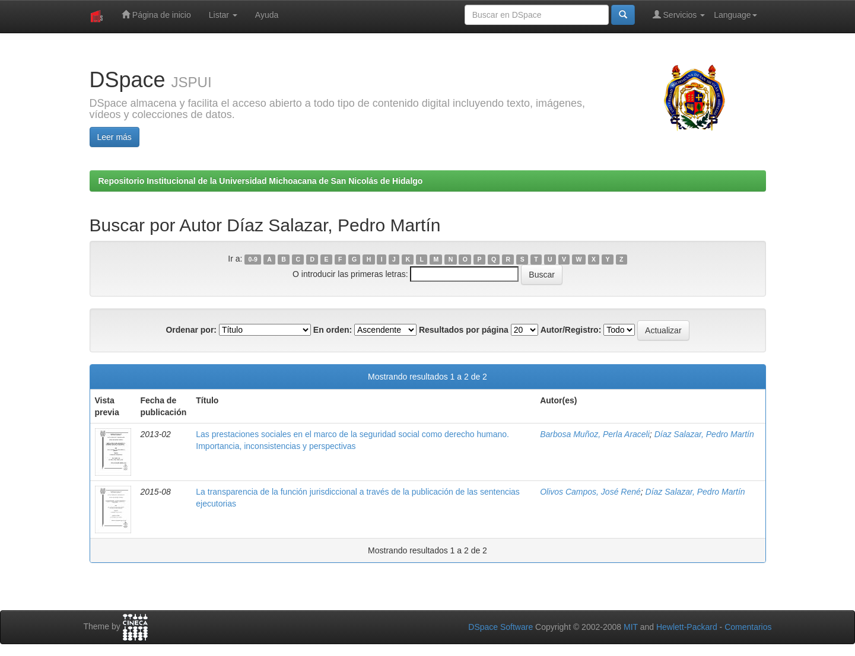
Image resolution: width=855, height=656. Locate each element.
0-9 (253, 259)
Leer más (114, 137)
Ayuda (266, 15)
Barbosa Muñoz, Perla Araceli (595, 434)
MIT (631, 627)
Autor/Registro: (571, 330)
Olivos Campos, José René (590, 491)
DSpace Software (500, 627)
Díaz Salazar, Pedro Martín (704, 434)
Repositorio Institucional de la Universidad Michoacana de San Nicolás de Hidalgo (260, 181)
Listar (223, 15)
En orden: (332, 330)
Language (735, 15)
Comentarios (747, 627)
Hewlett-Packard (686, 627)
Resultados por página (463, 330)
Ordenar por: (191, 330)
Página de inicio (156, 14)
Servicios (679, 14)
